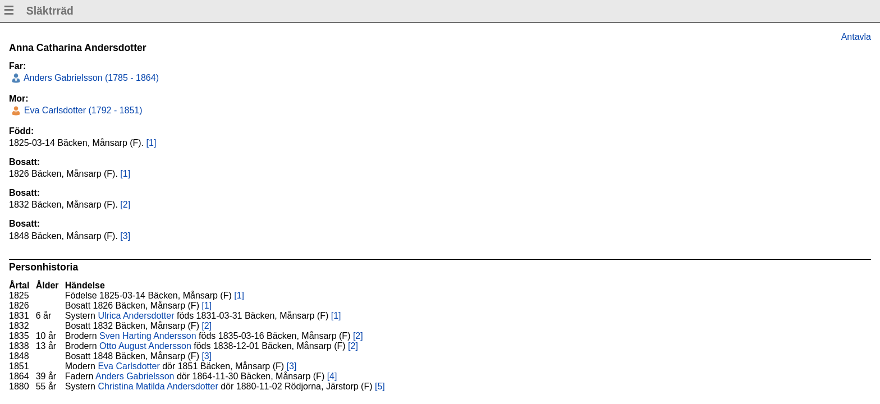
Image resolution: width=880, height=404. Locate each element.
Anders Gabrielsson (135, 376)
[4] (332, 376)
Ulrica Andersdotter (136, 315)
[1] (151, 143)
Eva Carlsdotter (128, 366)
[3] (125, 236)
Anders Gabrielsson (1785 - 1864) (90, 77)
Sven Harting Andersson (147, 336)
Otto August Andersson (145, 346)
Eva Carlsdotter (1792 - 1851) (81, 110)
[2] (125, 204)
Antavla (856, 37)
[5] (380, 386)
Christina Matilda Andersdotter (158, 386)
